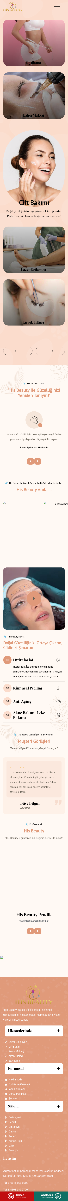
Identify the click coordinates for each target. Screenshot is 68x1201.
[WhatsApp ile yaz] (51, 1196)
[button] (17, 351)
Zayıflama (33, 63)
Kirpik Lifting (33, 322)
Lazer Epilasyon (33, 269)
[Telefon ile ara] (17, 1196)
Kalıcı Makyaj (33, 115)
